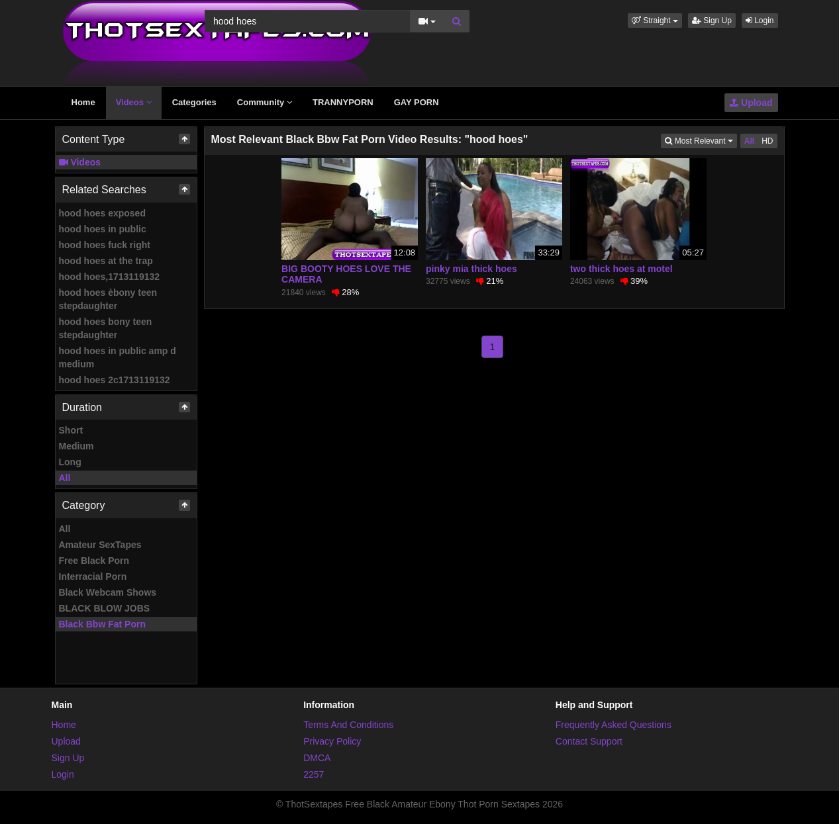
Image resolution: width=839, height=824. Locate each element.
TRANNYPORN (343, 102)
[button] (655, 20)
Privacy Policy (332, 741)
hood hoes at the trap (106, 260)
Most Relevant (700, 140)
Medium (76, 446)
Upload (751, 102)
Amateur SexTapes (100, 544)
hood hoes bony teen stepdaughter (105, 328)
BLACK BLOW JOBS (104, 608)
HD (767, 141)
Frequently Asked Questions (613, 724)
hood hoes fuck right (104, 245)
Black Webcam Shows (108, 592)
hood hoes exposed (102, 213)
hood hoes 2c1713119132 (114, 380)
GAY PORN (416, 102)
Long (70, 462)
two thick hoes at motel (621, 268)
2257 (313, 774)
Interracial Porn (93, 576)
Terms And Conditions (348, 724)
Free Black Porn (94, 560)
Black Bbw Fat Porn (102, 624)
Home (83, 102)
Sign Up (712, 20)
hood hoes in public (102, 229)
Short (71, 430)
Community (264, 102)
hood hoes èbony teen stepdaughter (108, 299)
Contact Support (589, 741)
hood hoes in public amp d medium (117, 357)
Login (760, 20)
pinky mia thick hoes (471, 268)
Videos (134, 102)
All (65, 478)
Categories (194, 102)
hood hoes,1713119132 (109, 276)
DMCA (316, 758)
